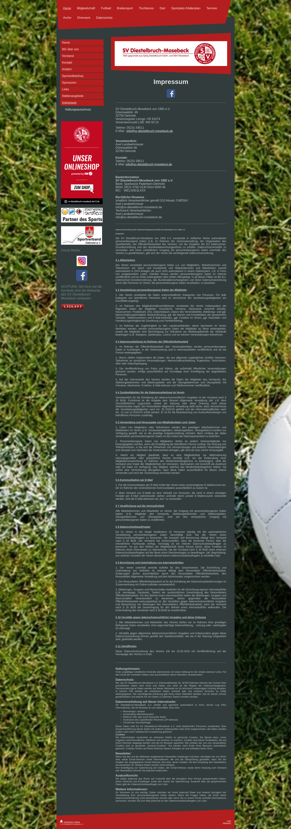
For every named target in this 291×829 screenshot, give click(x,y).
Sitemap (77, 822)
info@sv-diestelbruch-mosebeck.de (149, 164)
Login (229, 821)
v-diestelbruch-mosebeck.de (154, 131)
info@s (131, 131)
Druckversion (66, 822)
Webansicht (227, 823)
